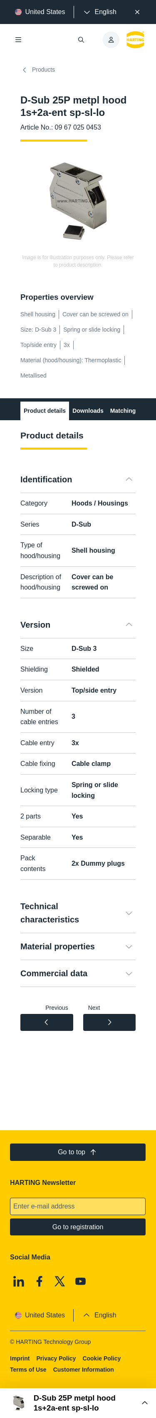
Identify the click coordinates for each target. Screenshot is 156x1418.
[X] (60, 1281)
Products (37, 70)
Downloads (88, 410)
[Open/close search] (81, 39)
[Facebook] (39, 1281)
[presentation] (99, 12)
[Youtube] (80, 1281)
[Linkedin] (18, 1281)
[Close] (137, 12)
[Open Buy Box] (78, 1403)
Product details (45, 410)
